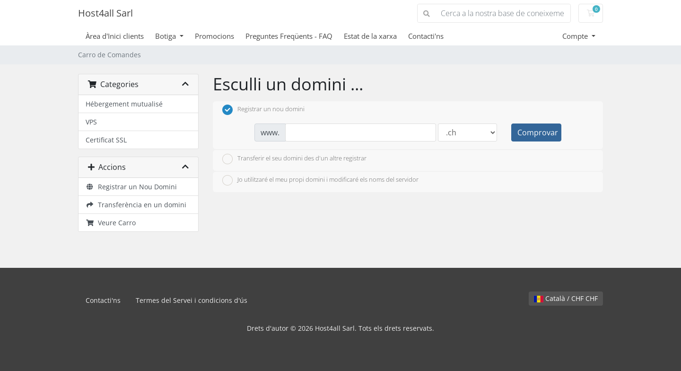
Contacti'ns (426, 36)
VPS (91, 121)
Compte (576, 36)
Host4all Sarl (105, 13)
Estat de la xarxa (370, 36)
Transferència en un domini (136, 204)
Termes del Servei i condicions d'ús (191, 300)
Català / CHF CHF (566, 298)
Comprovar (537, 132)
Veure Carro (111, 222)
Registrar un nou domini (263, 110)
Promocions (214, 36)
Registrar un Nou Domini (131, 186)
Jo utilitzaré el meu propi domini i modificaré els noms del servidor (320, 180)
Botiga (166, 36)
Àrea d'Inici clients (115, 36)
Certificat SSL (106, 139)
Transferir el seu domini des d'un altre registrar (294, 159)
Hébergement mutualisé (124, 103)
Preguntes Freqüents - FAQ (288, 36)
